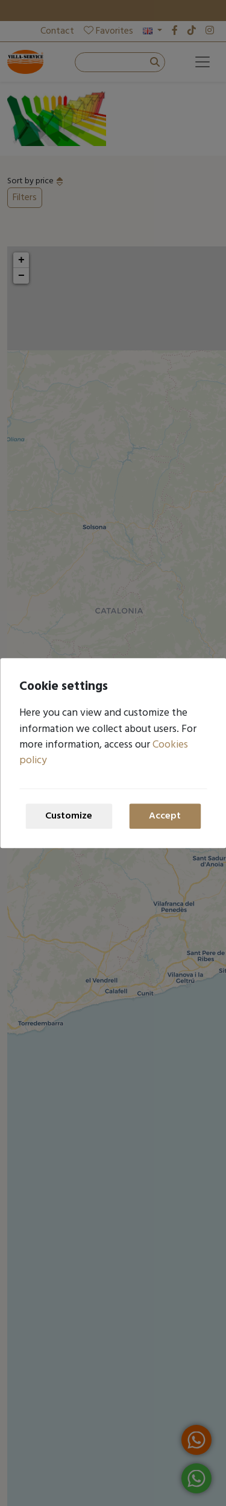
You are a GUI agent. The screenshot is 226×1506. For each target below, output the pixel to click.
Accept (165, 816)
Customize (68, 816)
